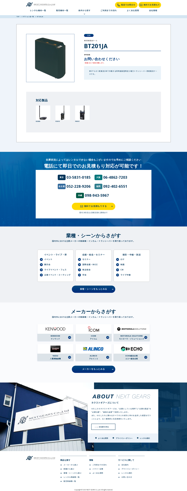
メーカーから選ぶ (69, 465)
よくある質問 (133, 10)
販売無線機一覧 (68, 481)
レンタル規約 (125, 473)
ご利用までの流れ (109, 10)
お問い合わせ (125, 477)
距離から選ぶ (67, 469)
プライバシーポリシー (128, 469)
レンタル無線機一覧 (70, 477)
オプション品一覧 (28, 16)
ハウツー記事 (96, 469)
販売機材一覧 (62, 10)
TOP (18, 16)
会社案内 (123, 465)
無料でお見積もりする (97, 206)
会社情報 (153, 10)
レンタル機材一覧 (38, 10)
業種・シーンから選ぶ (71, 473)
